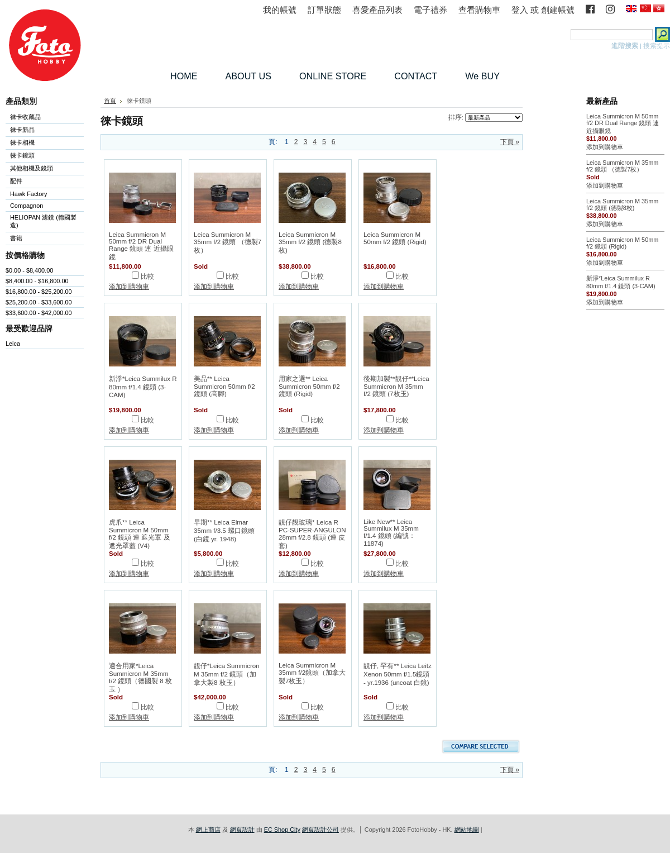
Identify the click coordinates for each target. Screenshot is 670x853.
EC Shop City (282, 829)
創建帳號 (558, 10)
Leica (13, 343)
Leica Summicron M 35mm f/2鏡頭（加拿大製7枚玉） (312, 673)
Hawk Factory (42, 194)
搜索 (561, 34)
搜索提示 (656, 45)
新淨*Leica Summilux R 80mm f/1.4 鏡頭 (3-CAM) (143, 386)
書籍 (16, 238)
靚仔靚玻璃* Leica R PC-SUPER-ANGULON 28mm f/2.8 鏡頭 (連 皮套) (312, 534)
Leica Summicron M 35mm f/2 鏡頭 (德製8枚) (310, 242)
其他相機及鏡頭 (31, 168)
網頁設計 (242, 829)
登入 (519, 10)
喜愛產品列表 (377, 10)
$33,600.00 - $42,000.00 (39, 312)
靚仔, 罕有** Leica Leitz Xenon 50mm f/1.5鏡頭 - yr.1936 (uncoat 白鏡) (397, 674)
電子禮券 (430, 10)
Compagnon (42, 206)
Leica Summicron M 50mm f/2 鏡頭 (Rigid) (395, 238)
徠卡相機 (42, 143)
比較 (147, 276)
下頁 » (509, 142)
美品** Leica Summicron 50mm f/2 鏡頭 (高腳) (224, 386)
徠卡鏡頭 (42, 156)
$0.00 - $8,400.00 (29, 270)
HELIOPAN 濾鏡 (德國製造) (42, 221)
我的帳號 (279, 10)
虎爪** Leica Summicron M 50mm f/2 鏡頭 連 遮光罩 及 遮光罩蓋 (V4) (139, 534)
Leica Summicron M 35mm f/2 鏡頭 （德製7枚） (227, 242)
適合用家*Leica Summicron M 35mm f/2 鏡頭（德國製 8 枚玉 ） (140, 678)
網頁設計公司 (320, 829)
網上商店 (208, 829)
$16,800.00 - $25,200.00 (39, 291)
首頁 (110, 100)
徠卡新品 (22, 129)
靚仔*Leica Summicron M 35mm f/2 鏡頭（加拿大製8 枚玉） (227, 674)
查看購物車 (479, 10)
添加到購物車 (129, 286)
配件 (42, 182)
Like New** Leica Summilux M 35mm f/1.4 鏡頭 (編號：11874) (391, 532)
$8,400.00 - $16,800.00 (37, 281)
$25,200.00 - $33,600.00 (39, 302)
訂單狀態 (324, 10)
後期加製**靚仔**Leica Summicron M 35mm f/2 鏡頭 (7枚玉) (396, 386)
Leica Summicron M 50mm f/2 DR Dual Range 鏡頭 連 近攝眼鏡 (141, 245)
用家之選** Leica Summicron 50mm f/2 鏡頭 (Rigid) (309, 386)
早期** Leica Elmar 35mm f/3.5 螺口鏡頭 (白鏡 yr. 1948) (224, 530)
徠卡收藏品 (25, 116)
